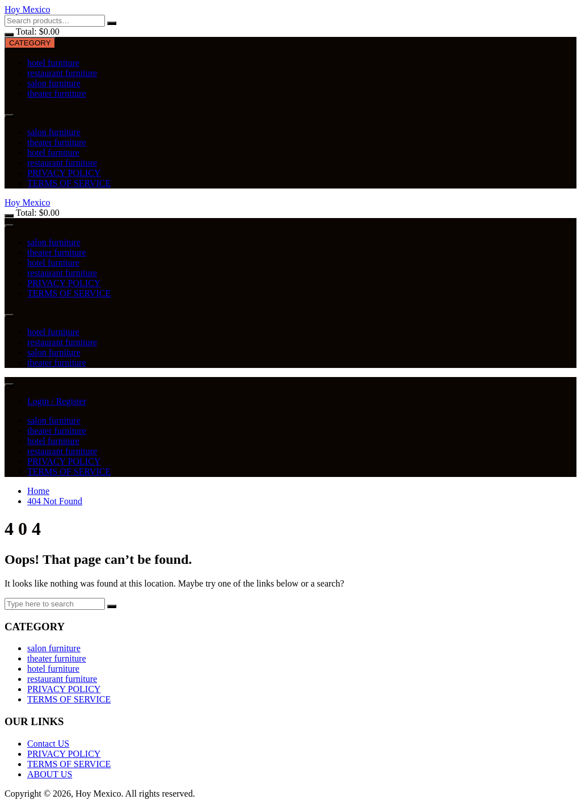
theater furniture (56, 93)
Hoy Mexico (27, 9)
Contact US (48, 743)
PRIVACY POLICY (63, 173)
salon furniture (54, 83)
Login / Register (56, 401)
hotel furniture (53, 63)
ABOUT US (49, 774)
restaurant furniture (62, 73)
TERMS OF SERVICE (69, 183)
